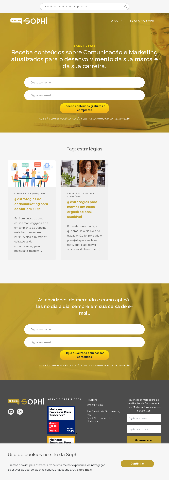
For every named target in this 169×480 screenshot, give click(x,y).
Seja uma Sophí (143, 20)
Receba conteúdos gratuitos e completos (84, 108)
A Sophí (117, 20)
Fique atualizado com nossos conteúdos (84, 355)
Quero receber (144, 440)
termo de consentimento (113, 118)
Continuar (137, 463)
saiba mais (84, 469)
